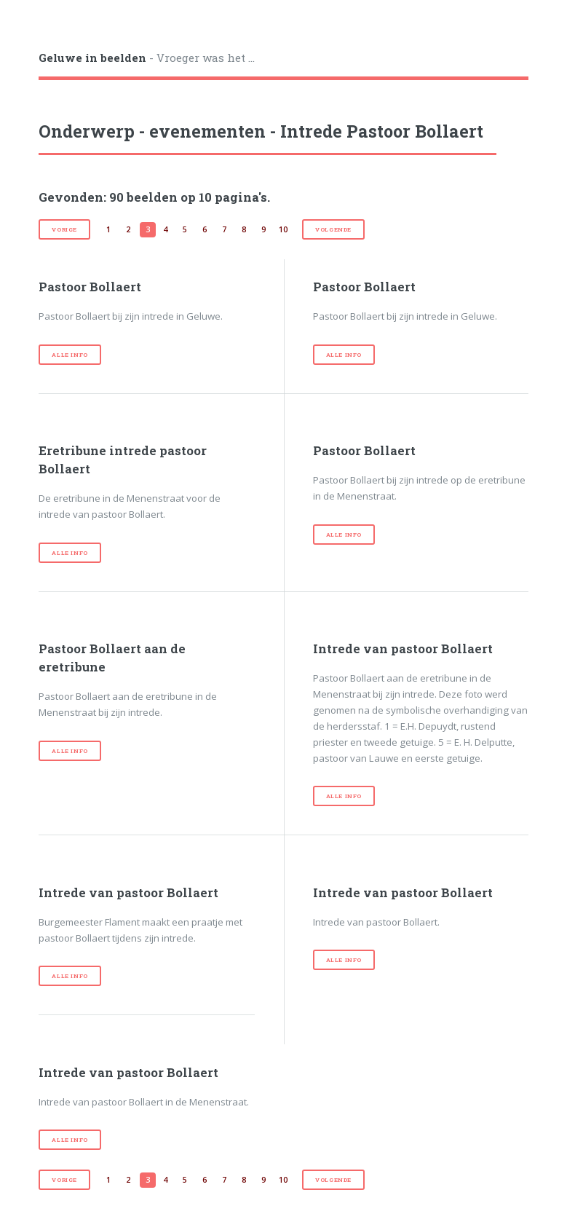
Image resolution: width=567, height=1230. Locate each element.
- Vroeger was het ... (147, 57)
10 (283, 229)
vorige (64, 229)
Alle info (69, 354)
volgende (333, 229)
